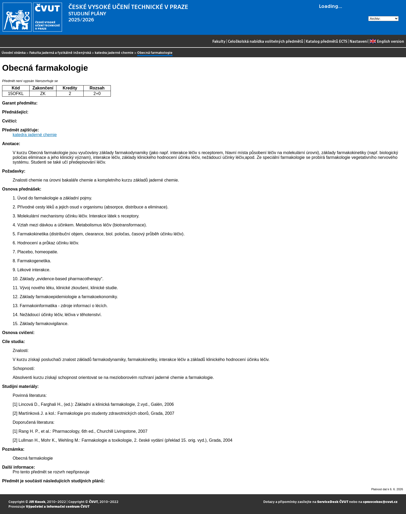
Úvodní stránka (14, 52)
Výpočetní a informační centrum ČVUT (57, 506)
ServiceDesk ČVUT (332, 501)
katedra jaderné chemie (114, 52)
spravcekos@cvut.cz (380, 501)
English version (387, 41)
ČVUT (93, 501)
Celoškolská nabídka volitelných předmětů (265, 41)
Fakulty (219, 41)
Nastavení (359, 41)
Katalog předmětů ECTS (326, 41)
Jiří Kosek (37, 501)
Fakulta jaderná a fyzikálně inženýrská (60, 52)
